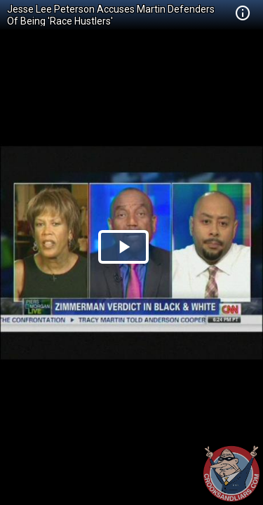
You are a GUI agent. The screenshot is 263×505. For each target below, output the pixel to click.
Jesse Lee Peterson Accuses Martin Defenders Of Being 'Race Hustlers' (111, 15)
